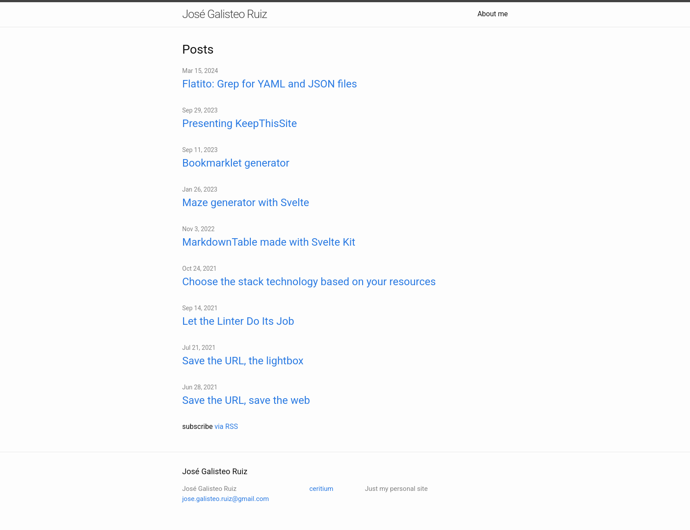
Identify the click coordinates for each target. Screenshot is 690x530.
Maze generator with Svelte (245, 202)
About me (492, 14)
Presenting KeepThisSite (239, 123)
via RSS (226, 426)
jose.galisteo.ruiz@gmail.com (225, 499)
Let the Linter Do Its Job (238, 321)
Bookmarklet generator (236, 163)
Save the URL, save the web (246, 400)
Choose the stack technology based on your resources (309, 282)
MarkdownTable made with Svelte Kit (268, 242)
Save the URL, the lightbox (243, 361)
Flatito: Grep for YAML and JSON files (269, 84)
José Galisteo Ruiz (224, 14)
